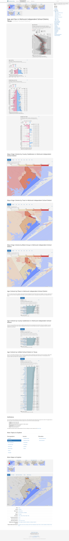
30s (18, 159)
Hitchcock (21, 512)
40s (21, 159)
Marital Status (10, 446)
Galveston (19, 509)
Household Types (10, 444)
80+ (32, 159)
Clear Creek (24, 524)
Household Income (26, 438)
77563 (24, 515)
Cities (9, 474)
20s (16, 159)
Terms (34, 532)
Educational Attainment (42, 438)
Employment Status (26, 440)
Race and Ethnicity (11, 442)
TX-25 (24, 520)
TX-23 (19, 520)
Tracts (24, 474)
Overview (17, 1)
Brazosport (20, 524)
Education (33, 1)
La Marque (25, 512)
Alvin (19, 512)
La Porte (42, 524)
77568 (26, 515)
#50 (38, 360)
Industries (24, 446)
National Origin (10, 448)
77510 (19, 515)
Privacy (37, 532)
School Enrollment (42, 440)
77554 (21, 515)
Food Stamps (25, 442)
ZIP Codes (12, 474)
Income (28, 1)
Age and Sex (10, 440)
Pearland (48, 524)
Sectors (24, 448)
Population (9, 438)
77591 (28, 515)
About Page (39, 428)
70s (29, 159)
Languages (9, 452)
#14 (51, 206)
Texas (19, 507)
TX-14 (19, 517)
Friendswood (34, 524)
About (32, 532)
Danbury (27, 524)
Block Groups (29, 474)
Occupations (25, 444)
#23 (51, 252)
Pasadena (45, 524)
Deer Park (30, 524)
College (13, 159)
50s (24, 159)
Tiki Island (19, 514)
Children (9, 159)
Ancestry (9, 450)
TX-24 (21, 520)
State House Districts (19, 474)
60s (26, 159)
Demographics (22, 1)
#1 (50, 24)
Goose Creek (38, 524)
